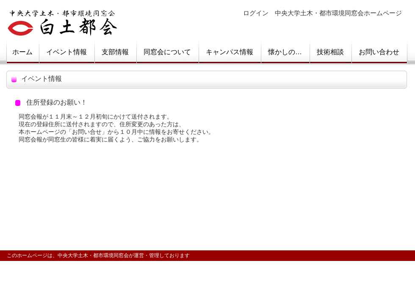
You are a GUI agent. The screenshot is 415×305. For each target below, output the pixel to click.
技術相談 (330, 51)
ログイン (255, 13)
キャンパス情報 (229, 51)
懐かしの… (285, 51)
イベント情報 (66, 51)
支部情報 (115, 51)
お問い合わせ (379, 51)
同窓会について (167, 51)
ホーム (22, 51)
